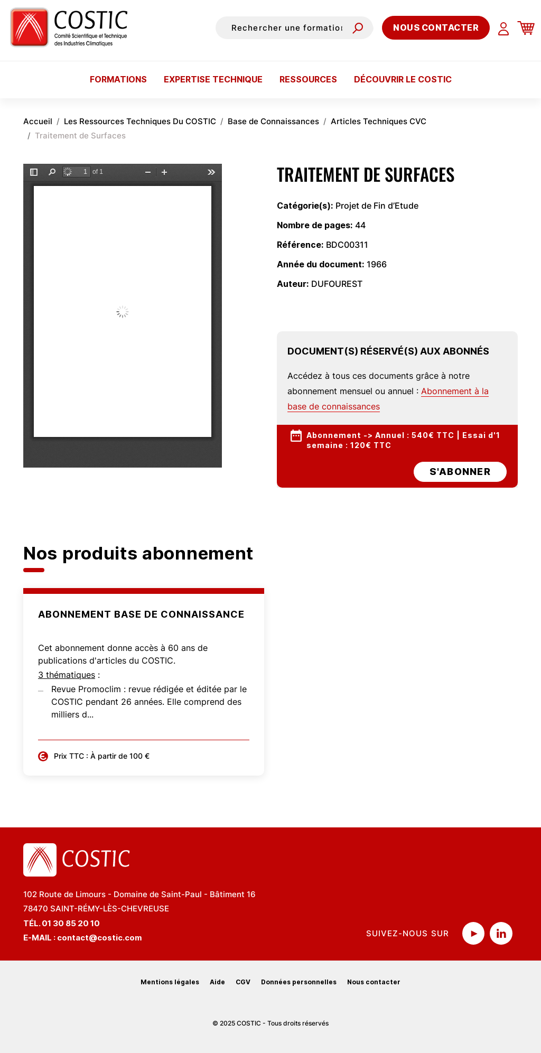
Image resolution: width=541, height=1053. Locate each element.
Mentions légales (170, 982)
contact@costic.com (99, 938)
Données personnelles (299, 982)
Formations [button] (118, 79)
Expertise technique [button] (213, 79)
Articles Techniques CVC (378, 121)
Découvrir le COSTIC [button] (403, 79)
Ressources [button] (308, 79)
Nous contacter (436, 27)
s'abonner (460, 471)
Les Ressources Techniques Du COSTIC (140, 121)
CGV (243, 982)
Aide (217, 982)
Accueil (37, 121)
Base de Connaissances (273, 121)
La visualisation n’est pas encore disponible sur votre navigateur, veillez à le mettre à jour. (122, 316)
